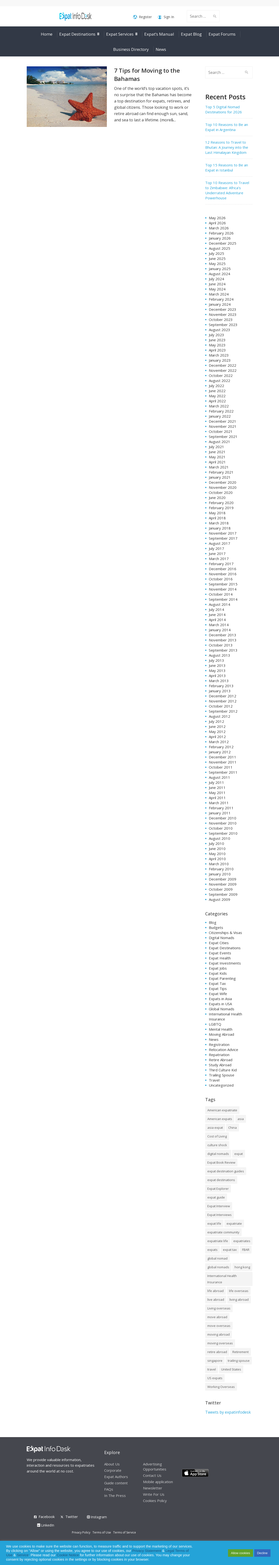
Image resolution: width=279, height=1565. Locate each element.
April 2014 (217, 619)
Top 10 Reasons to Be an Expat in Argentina (226, 127)
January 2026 (220, 238)
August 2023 (219, 329)
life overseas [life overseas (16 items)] (238, 1291)
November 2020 (223, 487)
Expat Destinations (77, 34)
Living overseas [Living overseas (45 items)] (218, 1308)
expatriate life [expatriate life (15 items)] (217, 1241)
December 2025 (222, 243)
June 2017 (217, 553)
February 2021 (221, 472)
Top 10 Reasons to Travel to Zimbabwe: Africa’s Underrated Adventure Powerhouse (227, 190)
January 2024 (220, 304)
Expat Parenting (222, 978)
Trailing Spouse (221, 1075)
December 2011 (222, 757)
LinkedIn (45, 1525)
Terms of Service (124, 1532)
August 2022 (219, 380)
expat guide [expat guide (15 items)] (216, 1197)
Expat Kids (218, 973)
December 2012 (222, 695)
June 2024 (217, 283)
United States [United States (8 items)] (231, 1369)
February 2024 (221, 299)
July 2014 (216, 609)
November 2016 (223, 573)
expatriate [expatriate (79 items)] (234, 1223)
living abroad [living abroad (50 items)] (239, 1299)
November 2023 (223, 314)
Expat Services (120, 34)
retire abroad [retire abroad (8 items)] (217, 1352)
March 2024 (219, 294)
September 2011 (223, 772)
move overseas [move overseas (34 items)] (218, 1326)
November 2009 (223, 884)
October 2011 (221, 767)
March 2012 (219, 741)
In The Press (115, 1495)
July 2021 (216, 446)
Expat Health (220, 958)
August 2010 (219, 838)
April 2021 (217, 461)
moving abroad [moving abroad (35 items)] (218, 1334)
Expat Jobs (218, 968)
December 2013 (222, 634)
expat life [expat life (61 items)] (214, 1223)
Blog (212, 922)
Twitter (71, 1516)
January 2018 (220, 528)
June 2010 (217, 848)
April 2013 (217, 675)
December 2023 (222, 309)
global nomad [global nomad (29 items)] (217, 1258)
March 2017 (219, 558)
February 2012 (221, 746)
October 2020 (221, 492)
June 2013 (217, 665)
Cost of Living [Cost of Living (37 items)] (217, 1136)
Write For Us (153, 1494)
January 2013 (220, 690)
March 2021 (219, 467)
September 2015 (223, 584)
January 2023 (220, 360)
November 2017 (223, 533)
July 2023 (216, 334)
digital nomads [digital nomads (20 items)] (218, 1154)
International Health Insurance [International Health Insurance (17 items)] (222, 1279)
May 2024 (217, 289)
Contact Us (152, 1475)
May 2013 (217, 670)
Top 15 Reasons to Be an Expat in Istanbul (226, 167)
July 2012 (216, 721)
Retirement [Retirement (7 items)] (240, 1352)
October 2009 (221, 889)
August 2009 (219, 899)
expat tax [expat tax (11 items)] (230, 1249)
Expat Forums (222, 34)
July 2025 (216, 253)
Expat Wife (218, 993)
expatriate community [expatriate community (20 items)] (223, 1232)
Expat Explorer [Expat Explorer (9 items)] (218, 1188)
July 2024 (216, 278)
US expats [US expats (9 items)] (214, 1378)
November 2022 (223, 370)
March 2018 (219, 523)
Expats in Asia (220, 998)
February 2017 (221, 563)
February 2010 (221, 868)
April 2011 (217, 797)
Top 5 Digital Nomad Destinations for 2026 (223, 109)
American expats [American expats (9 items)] (219, 1119)
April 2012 (217, 736)
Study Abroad (220, 1064)
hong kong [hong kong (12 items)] (242, 1267)
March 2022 (219, 406)
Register (142, 17)
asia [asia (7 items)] (240, 1119)
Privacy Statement (146, 1551)
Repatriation (219, 1054)
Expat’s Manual (159, 34)
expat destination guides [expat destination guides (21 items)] (225, 1171)
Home (46, 34)
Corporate (112, 1470)
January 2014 (220, 629)
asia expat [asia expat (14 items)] (215, 1127)
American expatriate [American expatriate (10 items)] (222, 1110)
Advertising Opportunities (154, 1467)
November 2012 (223, 701)
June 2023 (217, 339)
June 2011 (217, 787)
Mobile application (158, 1481)
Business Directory (131, 49)
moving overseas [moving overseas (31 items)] (220, 1343)
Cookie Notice (68, 1555)
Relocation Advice (223, 1049)
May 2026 (217, 217)
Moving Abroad (221, 1034)
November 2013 (223, 640)
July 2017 (216, 548)
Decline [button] (262, 1553)
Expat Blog (191, 34)
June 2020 (217, 497)
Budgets (216, 927)
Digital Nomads (221, 937)
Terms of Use (102, 1532)
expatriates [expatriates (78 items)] (241, 1241)
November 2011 (223, 762)
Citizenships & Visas (225, 932)
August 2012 (219, 716)
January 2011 (220, 812)
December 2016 (222, 568)
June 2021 (217, 451)
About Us (112, 1464)
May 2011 (217, 792)
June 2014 (217, 614)
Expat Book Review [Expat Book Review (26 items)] (221, 1162)
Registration (219, 1044)
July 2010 (216, 843)
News (161, 49)
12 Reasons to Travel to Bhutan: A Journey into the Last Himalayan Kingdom (226, 147)
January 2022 (220, 416)
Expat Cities (219, 942)
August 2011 (219, 777)
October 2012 (221, 706)
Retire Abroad (220, 1059)
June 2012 (217, 726)
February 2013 (221, 685)
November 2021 (223, 426)
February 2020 (221, 502)
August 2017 (219, 543)
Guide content (116, 1482)
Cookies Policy (155, 1500)
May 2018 (217, 512)
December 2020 (222, 482)
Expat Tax (217, 983)
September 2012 (223, 711)
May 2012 (217, 731)
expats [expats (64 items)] (212, 1249)
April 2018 (217, 517)
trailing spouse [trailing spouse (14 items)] (239, 1360)
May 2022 (217, 395)
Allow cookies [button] (240, 1553)
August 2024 (219, 273)
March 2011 (219, 802)
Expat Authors (116, 1476)
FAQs (108, 1489)
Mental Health (220, 1029)
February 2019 (221, 507)
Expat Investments (225, 963)
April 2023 (217, 350)
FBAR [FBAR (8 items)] (245, 1249)
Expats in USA (220, 1003)
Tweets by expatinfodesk (228, 1412)
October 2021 (221, 431)
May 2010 (217, 853)
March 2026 (219, 228)
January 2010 (220, 874)
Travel (214, 1080)
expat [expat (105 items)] (238, 1154)
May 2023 (217, 345)
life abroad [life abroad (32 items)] (215, 1291)
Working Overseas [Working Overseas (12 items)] (221, 1387)
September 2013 (223, 650)
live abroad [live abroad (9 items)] (215, 1299)
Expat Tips (218, 988)
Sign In (166, 17)
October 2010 (221, 828)
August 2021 (219, 441)
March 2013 (219, 680)
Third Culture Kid (223, 1069)
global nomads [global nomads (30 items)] (218, 1267)
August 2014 (219, 604)
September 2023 (223, 324)
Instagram (97, 1517)
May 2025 (217, 263)
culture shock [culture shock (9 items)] (217, 1145)
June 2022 (217, 390)
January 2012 (220, 751)
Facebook (47, 1516)
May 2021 (217, 456)
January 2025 (220, 268)
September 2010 (223, 833)
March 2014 (219, 624)
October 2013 (221, 645)
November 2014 (223, 589)
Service (23, 1555)
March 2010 (219, 863)
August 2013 (219, 655)
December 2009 (222, 879)
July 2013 (216, 660)
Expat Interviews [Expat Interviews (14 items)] (219, 1215)
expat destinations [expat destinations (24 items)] (221, 1180)
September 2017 (223, 538)
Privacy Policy (81, 1532)
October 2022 (221, 375)
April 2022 (217, 400)
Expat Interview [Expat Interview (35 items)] (218, 1206)
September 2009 (223, 894)
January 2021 (220, 477)
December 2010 (222, 818)
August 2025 (219, 248)
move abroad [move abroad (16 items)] (217, 1317)
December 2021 (222, 421)
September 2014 (223, 599)
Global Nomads (221, 1008)
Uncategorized (221, 1085)
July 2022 (216, 385)
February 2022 (221, 411)
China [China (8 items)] (232, 1127)
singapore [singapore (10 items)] (214, 1360)
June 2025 (217, 258)
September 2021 (223, 436)
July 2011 (216, 782)
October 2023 (221, 319)
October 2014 (221, 594)
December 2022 (222, 365)
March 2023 (219, 355)
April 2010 (217, 858)
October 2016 (221, 578)
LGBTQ (215, 1024)
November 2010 (223, 823)
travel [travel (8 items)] (211, 1369)
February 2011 (221, 807)
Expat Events (220, 952)
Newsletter (152, 1488)
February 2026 (221, 233)
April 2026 (217, 222)
